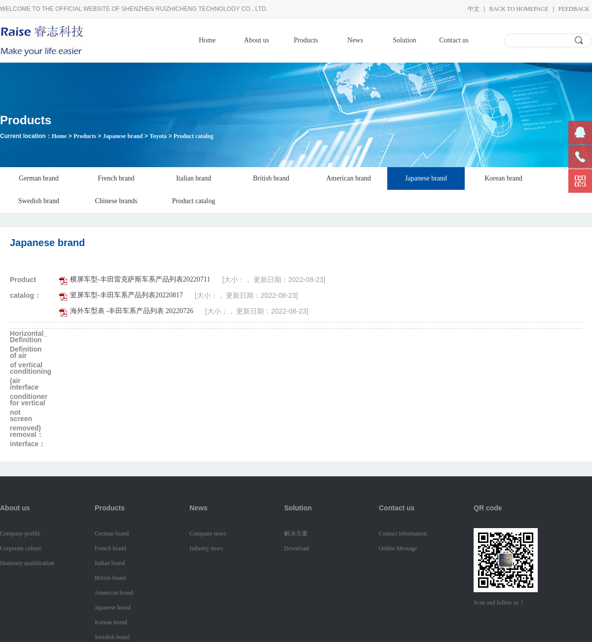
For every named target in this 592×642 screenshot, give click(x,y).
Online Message (398, 548)
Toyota (158, 136)
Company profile (20, 533)
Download (296, 548)
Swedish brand (38, 201)
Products (306, 40)
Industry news (206, 548)
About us (256, 40)
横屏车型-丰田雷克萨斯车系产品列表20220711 (140, 279)
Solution (404, 40)
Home (207, 40)
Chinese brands (116, 201)
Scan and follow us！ (499, 602)
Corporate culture (20, 548)
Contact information (403, 533)
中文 (474, 8)
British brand (271, 178)
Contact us (454, 40)
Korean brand (503, 178)
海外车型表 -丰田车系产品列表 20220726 (131, 311)
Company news (207, 533)
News (355, 40)
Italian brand (193, 178)
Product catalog (194, 136)
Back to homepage (518, 8)
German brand (38, 178)
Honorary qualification (27, 563)
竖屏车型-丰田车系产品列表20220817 (126, 295)
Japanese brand (123, 136)
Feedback (574, 8)
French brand (116, 178)
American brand (348, 178)
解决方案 (296, 533)
